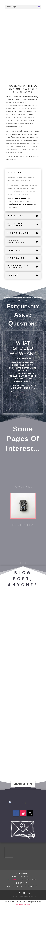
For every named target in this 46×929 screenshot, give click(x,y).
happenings (29, 880)
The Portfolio (22, 876)
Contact (22, 883)
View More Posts (23, 784)
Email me (22, 391)
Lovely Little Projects (22, 886)
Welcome (22, 873)
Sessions (12, 880)
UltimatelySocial (23, 904)
